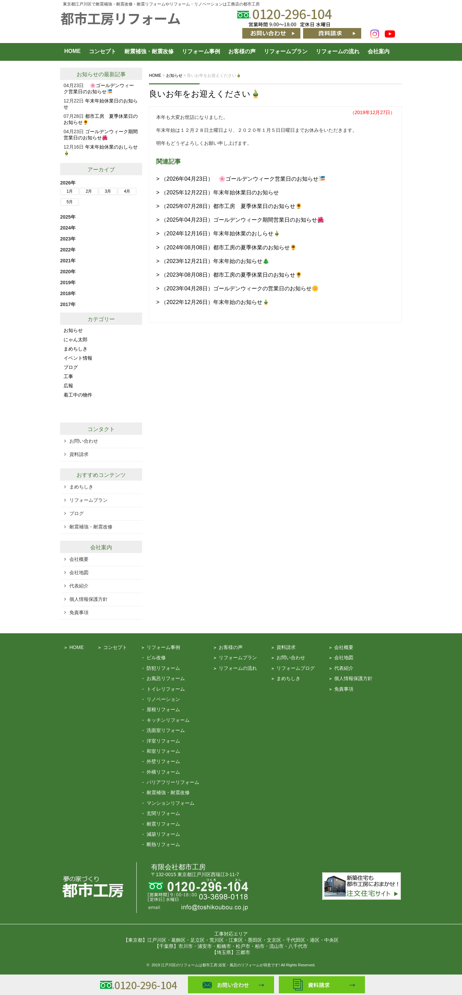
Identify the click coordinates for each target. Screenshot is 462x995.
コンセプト (102, 51)
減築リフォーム (163, 834)
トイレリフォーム (166, 689)
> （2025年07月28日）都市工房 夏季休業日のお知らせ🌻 (229, 206)
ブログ (71, 367)
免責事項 (79, 612)
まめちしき (75, 348)
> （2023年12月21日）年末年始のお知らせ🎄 (212, 261)
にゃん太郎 (75, 339)
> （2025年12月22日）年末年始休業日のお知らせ (217, 192)
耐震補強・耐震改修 (149, 51)
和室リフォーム (163, 751)
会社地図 (79, 572)
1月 (70, 191)
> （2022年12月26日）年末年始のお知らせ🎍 (212, 302)
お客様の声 (242, 51)
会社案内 (379, 51)
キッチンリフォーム (168, 720)
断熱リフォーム (163, 844)
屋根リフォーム (163, 709)
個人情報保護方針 (88, 599)
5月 (70, 201)
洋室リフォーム (163, 741)
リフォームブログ (295, 668)
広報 (68, 385)
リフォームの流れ (337, 51)
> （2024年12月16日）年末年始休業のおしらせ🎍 (218, 233)
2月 (89, 191)
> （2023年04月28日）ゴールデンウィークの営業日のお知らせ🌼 (237, 288)
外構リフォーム (163, 772)
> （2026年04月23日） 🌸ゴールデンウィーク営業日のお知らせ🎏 (240, 179)
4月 (127, 191)
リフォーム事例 (201, 51)
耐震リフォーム (163, 824)
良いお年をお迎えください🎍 (205, 93)
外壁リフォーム (163, 761)
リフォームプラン (286, 51)
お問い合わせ (83, 441)
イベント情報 (78, 358)
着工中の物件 (78, 395)
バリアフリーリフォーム (173, 782)
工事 (68, 376)
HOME (72, 51)
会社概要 (79, 559)
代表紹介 (79, 586)
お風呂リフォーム (166, 678)
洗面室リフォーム (166, 730)
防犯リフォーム (163, 668)
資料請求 (79, 454)
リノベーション (163, 699)
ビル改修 (156, 657)
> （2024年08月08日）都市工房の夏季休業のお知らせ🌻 (226, 247)
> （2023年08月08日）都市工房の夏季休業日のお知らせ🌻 (229, 275)
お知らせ (87, 74)
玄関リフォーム (163, 813)
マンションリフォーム (170, 803)
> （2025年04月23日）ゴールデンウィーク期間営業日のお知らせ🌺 (240, 220)
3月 (108, 191)
